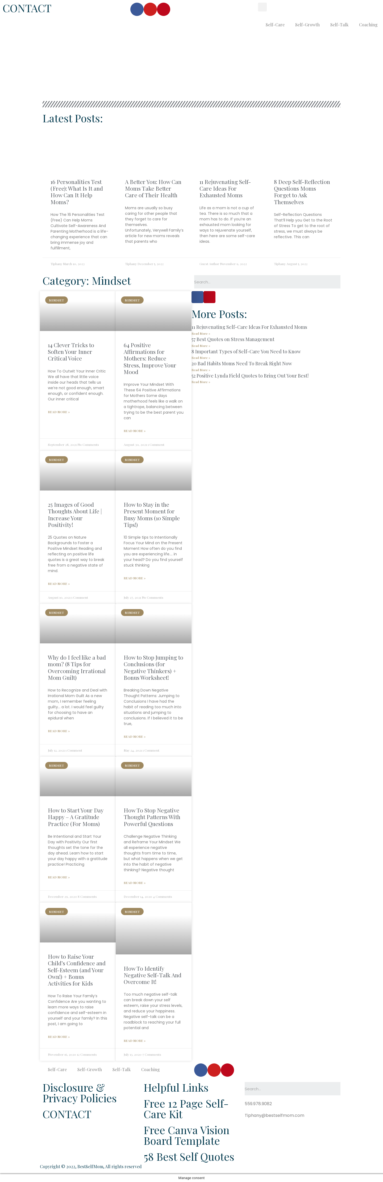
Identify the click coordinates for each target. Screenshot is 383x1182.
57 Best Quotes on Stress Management (233, 339)
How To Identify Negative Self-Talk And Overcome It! (152, 975)
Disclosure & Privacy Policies (80, 1092)
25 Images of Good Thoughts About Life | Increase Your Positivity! (75, 514)
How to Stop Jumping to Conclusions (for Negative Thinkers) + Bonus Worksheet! (153, 667)
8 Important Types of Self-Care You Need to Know (246, 351)
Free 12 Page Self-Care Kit (186, 1108)
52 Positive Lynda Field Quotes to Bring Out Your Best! (250, 375)
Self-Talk (339, 24)
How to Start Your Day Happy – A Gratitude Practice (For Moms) (75, 816)
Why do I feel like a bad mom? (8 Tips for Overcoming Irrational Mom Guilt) (77, 667)
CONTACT (27, 8)
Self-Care (275, 24)
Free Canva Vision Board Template (187, 1135)
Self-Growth (307, 24)
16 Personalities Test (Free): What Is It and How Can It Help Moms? (77, 192)
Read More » (59, 412)
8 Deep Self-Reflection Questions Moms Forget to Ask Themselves (302, 192)
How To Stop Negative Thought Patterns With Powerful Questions (152, 816)
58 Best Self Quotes (189, 1156)
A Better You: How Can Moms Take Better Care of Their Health (153, 188)
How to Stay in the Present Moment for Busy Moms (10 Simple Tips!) (152, 514)
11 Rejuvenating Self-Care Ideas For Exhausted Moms (225, 188)
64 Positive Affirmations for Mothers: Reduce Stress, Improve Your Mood (150, 358)
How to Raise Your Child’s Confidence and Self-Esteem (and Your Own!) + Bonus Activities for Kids (77, 970)
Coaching (368, 24)
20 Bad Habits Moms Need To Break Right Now (242, 363)
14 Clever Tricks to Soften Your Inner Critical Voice (71, 351)
